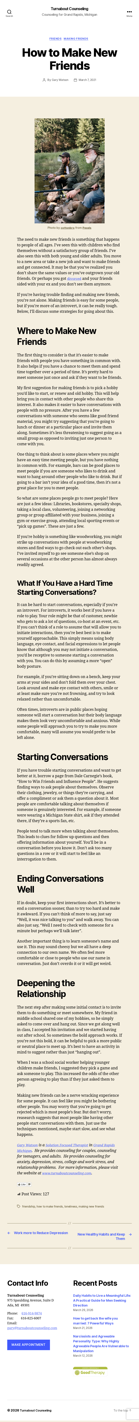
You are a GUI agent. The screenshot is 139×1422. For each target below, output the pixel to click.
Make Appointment (28, 1346)
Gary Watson (59, 81)
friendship (28, 1207)
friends (55, 39)
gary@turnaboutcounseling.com (32, 1329)
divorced (75, 279)
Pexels (87, 229)
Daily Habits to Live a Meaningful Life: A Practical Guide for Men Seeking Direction (102, 1302)
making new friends (93, 1207)
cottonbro (67, 229)
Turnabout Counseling (69, 9)
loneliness (72, 1207)
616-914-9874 (32, 1315)
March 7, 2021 (87, 81)
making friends (77, 39)
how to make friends (50, 1207)
